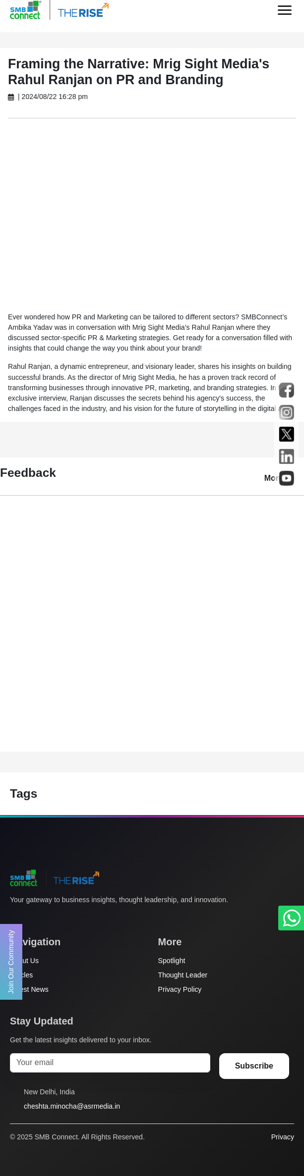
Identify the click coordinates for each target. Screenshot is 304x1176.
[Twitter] (15, 918)
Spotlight (171, 961)
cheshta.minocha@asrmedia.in (72, 1106)
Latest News (29, 989)
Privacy (282, 1137)
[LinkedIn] (71, 918)
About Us (24, 961)
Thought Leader (183, 975)
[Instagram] (53, 918)
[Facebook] (34, 918)
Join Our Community (11, 962)
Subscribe (254, 1066)
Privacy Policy (180, 989)
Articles (21, 975)
